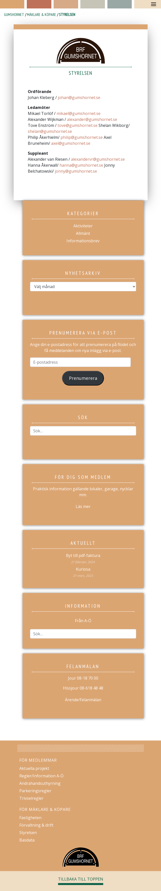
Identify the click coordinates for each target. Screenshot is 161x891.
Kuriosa (83, 569)
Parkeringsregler (35, 790)
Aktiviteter (83, 226)
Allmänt (83, 233)
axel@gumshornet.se (70, 143)
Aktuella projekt (34, 768)
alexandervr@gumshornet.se (98, 159)
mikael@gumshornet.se (78, 113)
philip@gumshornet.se (82, 137)
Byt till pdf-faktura (83, 555)
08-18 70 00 (87, 678)
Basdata (26, 840)
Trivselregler (31, 798)
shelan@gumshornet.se (50, 131)
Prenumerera (83, 378)
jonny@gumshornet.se (76, 171)
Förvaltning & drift (36, 825)
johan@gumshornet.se (79, 97)
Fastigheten (30, 817)
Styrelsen (28, 832)
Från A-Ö (83, 620)
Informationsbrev (82, 241)
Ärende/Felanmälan (83, 699)
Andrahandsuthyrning (40, 783)
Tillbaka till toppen (80, 879)
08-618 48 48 (91, 688)
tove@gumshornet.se (77, 125)
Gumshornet (14, 14)
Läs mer (83, 506)
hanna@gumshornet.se (81, 165)
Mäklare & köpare (41, 14)
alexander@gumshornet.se (92, 119)
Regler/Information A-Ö (41, 776)
